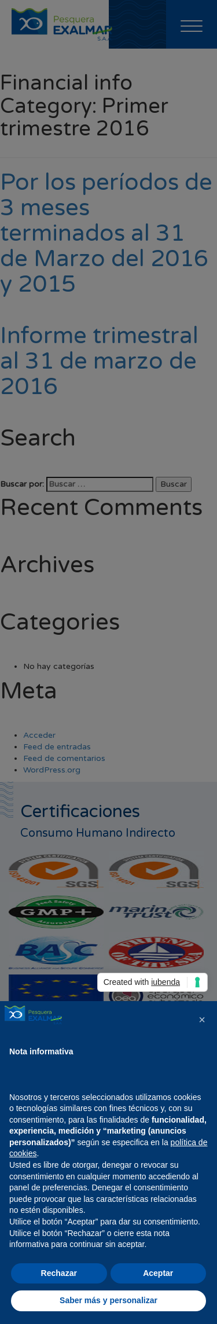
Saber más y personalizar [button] (108, 1300)
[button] (202, 1019)
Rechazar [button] (59, 1273)
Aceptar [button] (158, 1273)
